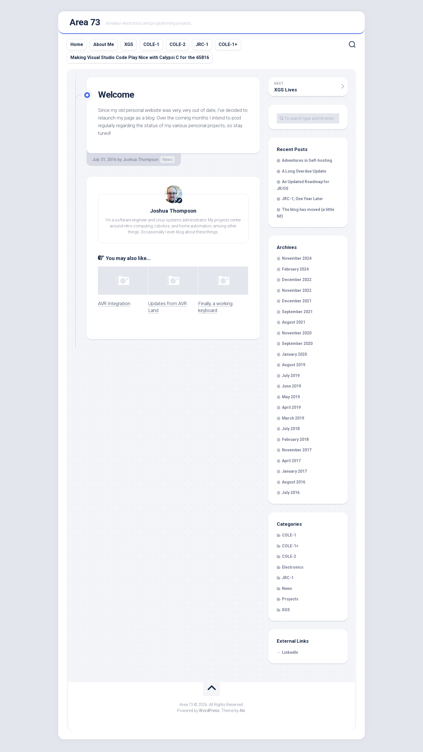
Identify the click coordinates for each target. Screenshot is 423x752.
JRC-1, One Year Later (302, 200)
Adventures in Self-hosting (307, 162)
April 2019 (291, 409)
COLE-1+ (228, 45)
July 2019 (291, 376)
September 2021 (297, 313)
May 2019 (291, 398)
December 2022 (296, 281)
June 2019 (291, 387)
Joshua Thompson (140, 160)
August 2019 (293, 366)
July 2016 (291, 494)
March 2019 (293, 419)
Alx (242, 712)
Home (76, 45)
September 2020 (297, 345)
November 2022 (296, 291)
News (167, 160)
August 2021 (293, 323)
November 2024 (296, 259)
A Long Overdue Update (304, 172)
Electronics (292, 568)
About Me (103, 45)
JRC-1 (202, 45)
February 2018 (295, 440)
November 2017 (296, 451)
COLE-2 (177, 45)
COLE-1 (151, 45)
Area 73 (85, 23)
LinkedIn (290, 653)
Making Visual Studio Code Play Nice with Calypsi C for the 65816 (139, 58)
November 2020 (296, 334)
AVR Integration (114, 304)
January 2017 (294, 472)
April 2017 (291, 462)
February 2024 (295, 270)
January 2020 (294, 355)
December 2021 (296, 302)
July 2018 (291, 430)
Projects (290, 600)
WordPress (209, 712)
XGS (128, 45)
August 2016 (293, 483)
